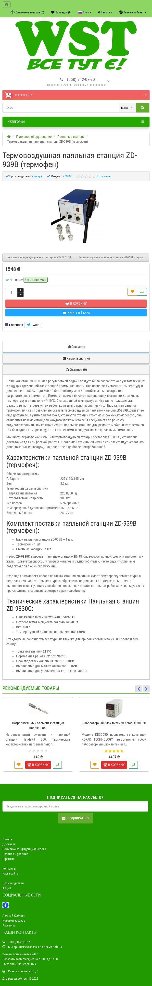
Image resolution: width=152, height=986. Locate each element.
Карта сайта (10, 873)
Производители (13, 883)
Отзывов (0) (76, 370)
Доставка (8, 844)
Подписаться (75, 818)
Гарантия (8, 859)
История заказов (13, 920)
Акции (6, 888)
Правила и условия (15, 854)
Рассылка (8, 925)
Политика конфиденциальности (24, 849)
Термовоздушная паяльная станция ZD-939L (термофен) (114, 257)
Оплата (7, 839)
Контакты (9, 868)
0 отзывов (104, 176)
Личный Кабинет (13, 915)
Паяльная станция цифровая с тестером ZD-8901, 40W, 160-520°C (41, 257)
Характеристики (76, 358)
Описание (76, 347)
